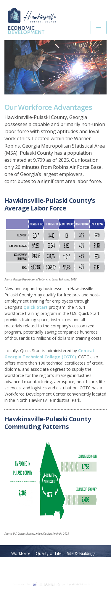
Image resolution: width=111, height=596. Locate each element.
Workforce (20, 553)
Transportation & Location (33, 561)
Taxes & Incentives (80, 561)
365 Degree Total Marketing (53, 584)
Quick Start (35, 307)
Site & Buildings (81, 553)
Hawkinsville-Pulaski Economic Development (34, 19)
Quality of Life (49, 553)
